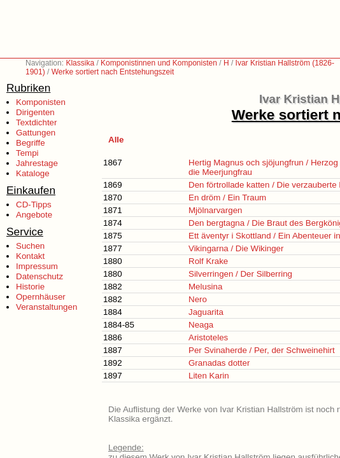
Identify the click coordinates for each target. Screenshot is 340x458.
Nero (197, 299)
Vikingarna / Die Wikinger (235, 248)
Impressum (37, 266)
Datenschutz (39, 276)
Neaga (200, 325)
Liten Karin (208, 375)
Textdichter (36, 122)
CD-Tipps (34, 204)
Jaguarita (205, 312)
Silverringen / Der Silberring (240, 274)
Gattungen (35, 132)
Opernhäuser (41, 297)
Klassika (80, 63)
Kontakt (30, 256)
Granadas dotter (219, 363)
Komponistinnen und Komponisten (159, 63)
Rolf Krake (208, 261)
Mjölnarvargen (215, 210)
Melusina (205, 286)
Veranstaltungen (46, 307)
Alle (116, 139)
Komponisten (41, 102)
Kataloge (33, 173)
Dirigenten (35, 112)
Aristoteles (208, 337)
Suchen (30, 246)
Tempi (27, 153)
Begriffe (30, 143)
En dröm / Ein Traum (227, 197)
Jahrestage (37, 163)
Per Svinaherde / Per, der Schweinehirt (261, 350)
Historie (30, 286)
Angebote (34, 214)
